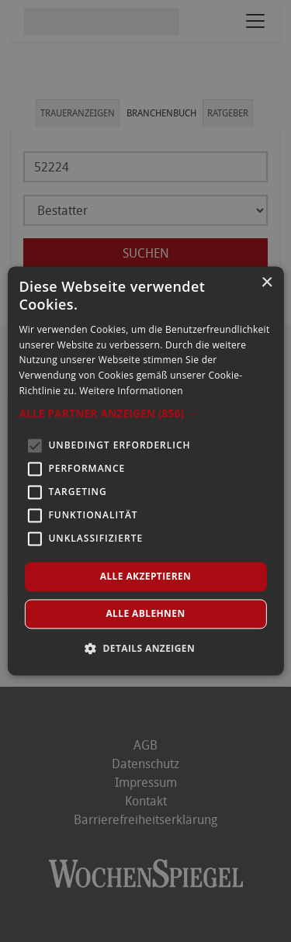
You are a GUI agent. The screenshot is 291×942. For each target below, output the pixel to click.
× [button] (266, 283)
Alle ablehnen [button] (145, 614)
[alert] (145, 471)
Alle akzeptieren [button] (146, 576)
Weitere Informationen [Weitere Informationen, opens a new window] (131, 390)
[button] (145, 414)
